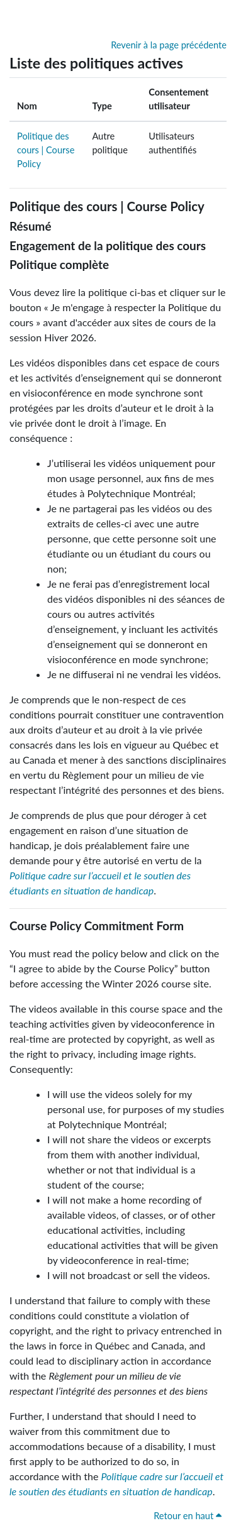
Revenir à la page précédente (169, 45)
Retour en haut (188, 1515)
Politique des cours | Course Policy (45, 150)
